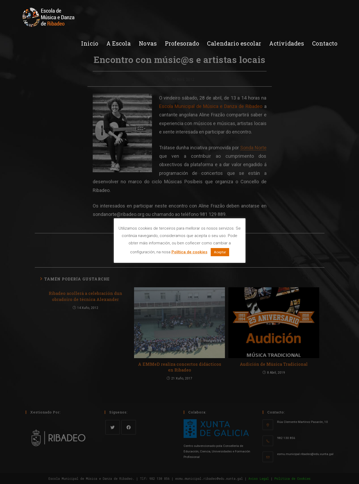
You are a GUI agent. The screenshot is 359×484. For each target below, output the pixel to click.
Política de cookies (189, 252)
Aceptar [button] (220, 252)
